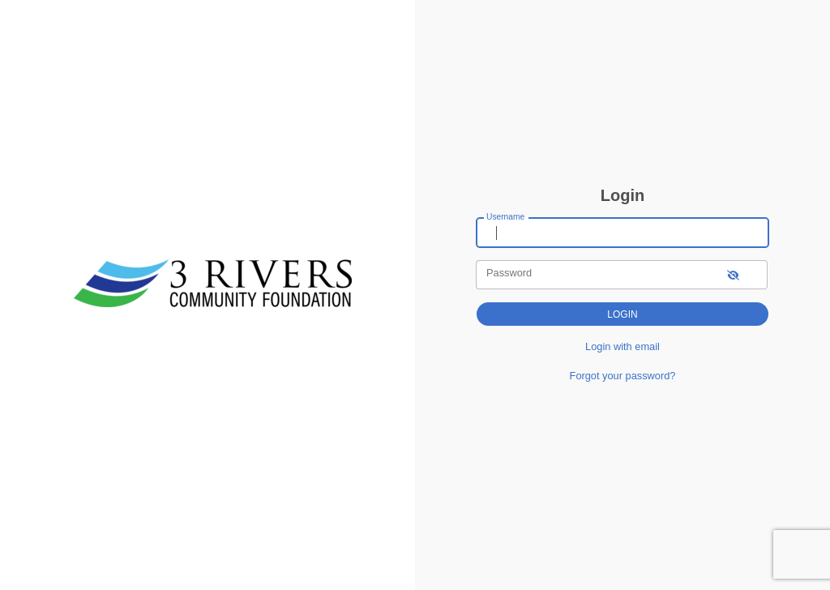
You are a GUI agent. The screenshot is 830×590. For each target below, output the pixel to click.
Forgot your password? (623, 376)
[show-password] (733, 274)
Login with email (622, 346)
